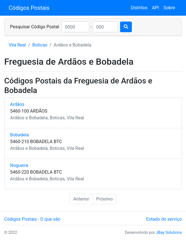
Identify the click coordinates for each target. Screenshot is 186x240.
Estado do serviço (164, 219)
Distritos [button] (139, 7)
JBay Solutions (169, 232)
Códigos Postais (29, 7)
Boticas (39, 45)
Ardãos (17, 104)
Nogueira (19, 165)
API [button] (155, 7)
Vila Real (17, 45)
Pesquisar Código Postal (34, 26)
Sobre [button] (169, 7)
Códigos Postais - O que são (32, 219)
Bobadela (19, 135)
